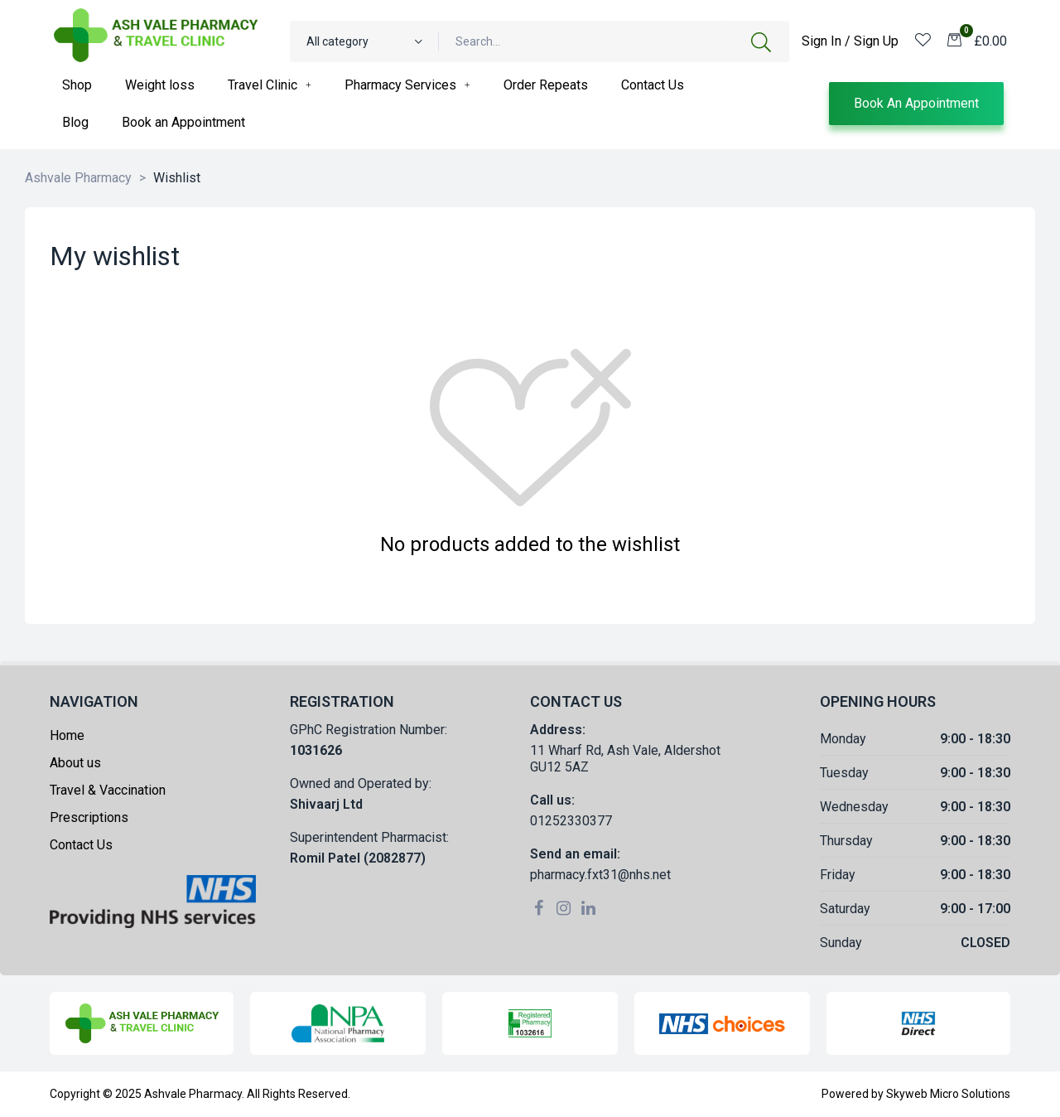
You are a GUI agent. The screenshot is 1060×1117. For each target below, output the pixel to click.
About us (75, 763)
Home (67, 735)
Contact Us (81, 845)
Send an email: (575, 854)
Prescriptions (89, 817)
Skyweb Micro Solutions (948, 1093)
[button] (916, 103)
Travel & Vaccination (108, 790)
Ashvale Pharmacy (193, 1093)
